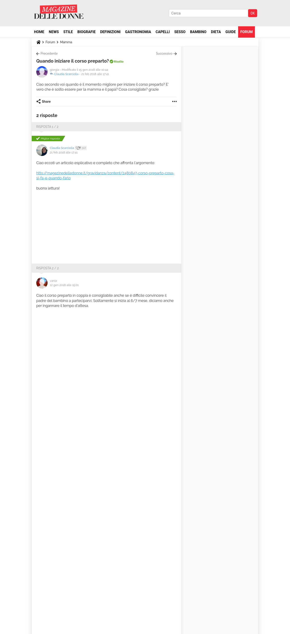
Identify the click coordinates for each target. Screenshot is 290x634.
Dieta (216, 32)
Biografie (86, 32)
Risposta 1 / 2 (47, 127)
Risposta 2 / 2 (47, 268)
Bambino (198, 32)
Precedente (49, 53)
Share (46, 101)
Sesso (180, 32)
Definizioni (110, 32)
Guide (230, 32)
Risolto (118, 61)
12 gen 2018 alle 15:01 (64, 285)
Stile (68, 32)
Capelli (163, 32)
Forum (246, 32)
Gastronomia (138, 32)
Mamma (66, 42)
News (54, 32)
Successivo (164, 53)
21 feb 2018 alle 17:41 (95, 74)
